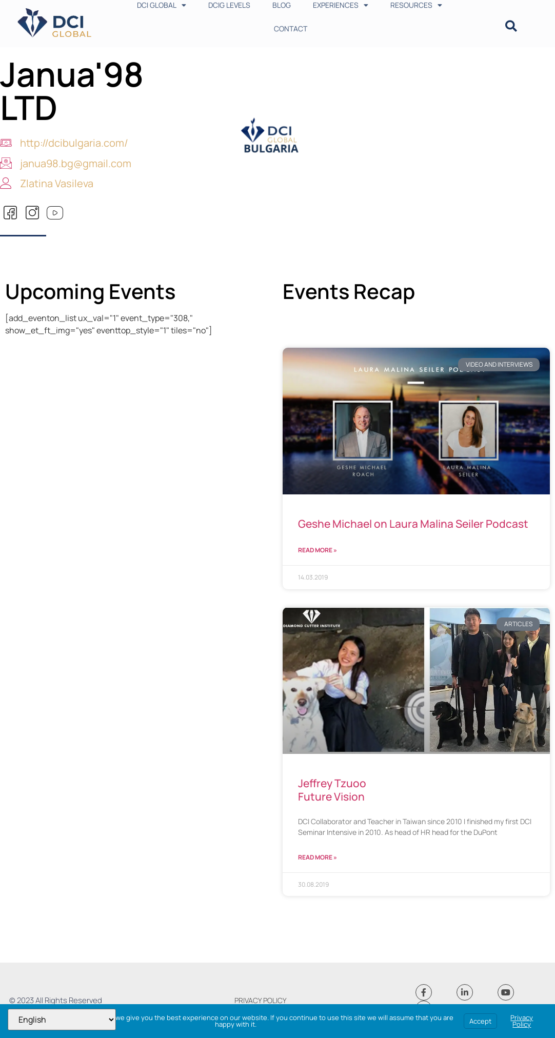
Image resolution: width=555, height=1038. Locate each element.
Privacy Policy (521, 1021)
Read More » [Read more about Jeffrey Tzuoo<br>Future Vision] (317, 857)
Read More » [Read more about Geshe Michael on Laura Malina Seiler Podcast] (317, 550)
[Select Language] (62, 1019)
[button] (511, 26)
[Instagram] (32, 213)
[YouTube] (54, 213)
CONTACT (290, 22)
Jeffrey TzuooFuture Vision (332, 789)
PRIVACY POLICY (260, 1000)
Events (142, 291)
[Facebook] (10, 213)
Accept (480, 1021)
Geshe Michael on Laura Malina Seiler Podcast (413, 523)
